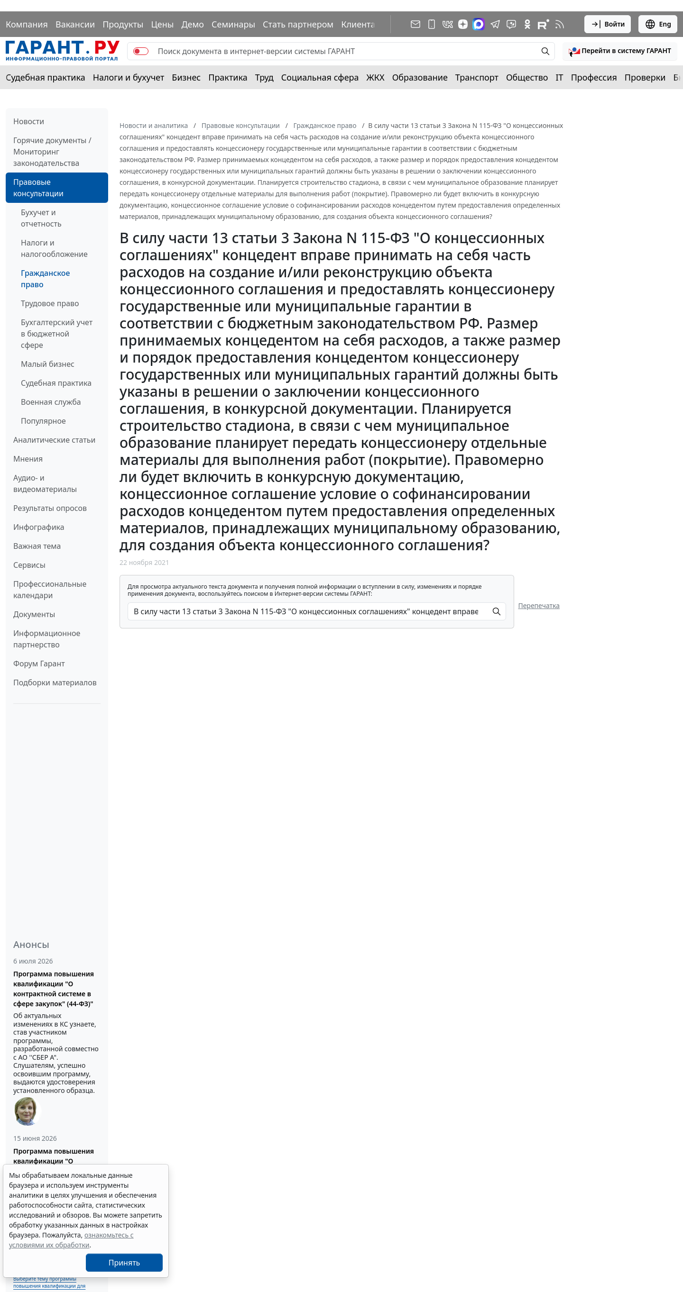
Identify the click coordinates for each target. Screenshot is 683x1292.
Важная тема (37, 546)
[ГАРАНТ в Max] (478, 24)
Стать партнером (298, 24)
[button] (620, 51)
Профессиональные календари (49, 590)
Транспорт (476, 77)
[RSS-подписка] (559, 24)
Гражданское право (45, 279)
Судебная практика (45, 77)
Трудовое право (50, 303)
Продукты (122, 24)
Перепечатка (539, 605)
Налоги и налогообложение (54, 248)
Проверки (645, 77)
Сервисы (29, 565)
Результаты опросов (50, 508)
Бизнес (186, 77)
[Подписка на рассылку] (415, 24)
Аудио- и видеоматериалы (45, 483)
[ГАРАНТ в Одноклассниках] (527, 24)
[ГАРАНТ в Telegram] (495, 24)
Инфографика (39, 527)
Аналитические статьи (54, 440)
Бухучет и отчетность (41, 218)
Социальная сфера (320, 77)
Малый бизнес (47, 364)
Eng (658, 24)
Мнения (28, 459)
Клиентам (361, 24)
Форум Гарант (39, 663)
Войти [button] (608, 24)
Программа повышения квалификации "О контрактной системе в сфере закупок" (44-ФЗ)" (53, 988)
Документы (34, 614)
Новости (28, 121)
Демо (192, 24)
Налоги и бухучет (129, 77)
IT (559, 77)
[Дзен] (463, 24)
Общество (527, 77)
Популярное (43, 421)
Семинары (233, 24)
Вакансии (75, 24)
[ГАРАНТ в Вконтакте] (447, 24)
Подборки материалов (55, 682)
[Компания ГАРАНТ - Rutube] (543, 24)
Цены (162, 24)
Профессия (594, 77)
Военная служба (51, 402)
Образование (420, 77)
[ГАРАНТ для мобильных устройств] (431, 24)
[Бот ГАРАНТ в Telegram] (511, 24)
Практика (227, 77)
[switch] (140, 51)
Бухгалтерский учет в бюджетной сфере (56, 333)
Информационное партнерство (46, 639)
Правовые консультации (38, 188)
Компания (27, 24)
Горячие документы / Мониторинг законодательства (52, 151)
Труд (264, 77)
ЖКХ (376, 77)
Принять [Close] (124, 1262)
